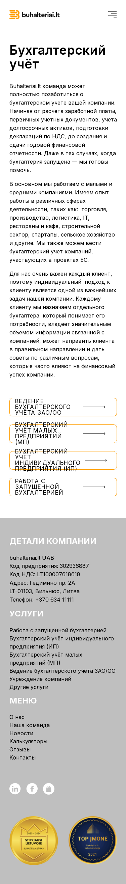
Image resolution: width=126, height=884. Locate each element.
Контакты (22, 757)
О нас (17, 717)
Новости (21, 733)
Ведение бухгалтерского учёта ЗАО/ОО (63, 407)
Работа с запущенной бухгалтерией (63, 487)
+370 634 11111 (54, 599)
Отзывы (20, 749)
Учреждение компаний (40, 678)
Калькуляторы (28, 741)
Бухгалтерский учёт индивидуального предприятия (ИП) (63, 460)
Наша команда (29, 725)
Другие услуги (28, 687)
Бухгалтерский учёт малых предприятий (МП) (63, 433)
